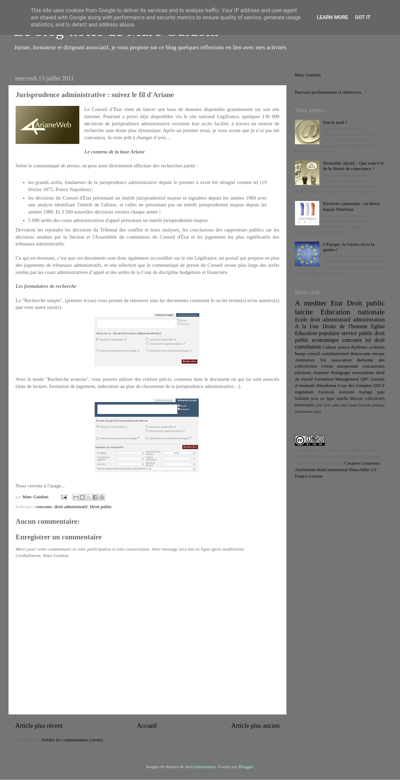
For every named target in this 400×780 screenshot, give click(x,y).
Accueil (147, 725)
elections (303, 372)
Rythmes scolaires (368, 347)
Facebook (326, 392)
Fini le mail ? (335, 122)
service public (357, 333)
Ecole (301, 320)
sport (317, 411)
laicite (304, 312)
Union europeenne (339, 366)
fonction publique (371, 405)
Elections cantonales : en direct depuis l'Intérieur (351, 206)
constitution (308, 347)
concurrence (373, 366)
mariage (365, 392)
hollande (302, 398)
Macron (356, 398)
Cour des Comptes (355, 385)
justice (343, 347)
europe (378, 353)
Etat (337, 303)
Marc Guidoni (308, 74)
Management (347, 379)
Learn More (332, 17)
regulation (304, 391)
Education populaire (317, 333)
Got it (363, 17)
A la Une (307, 326)
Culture (329, 347)
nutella (342, 398)
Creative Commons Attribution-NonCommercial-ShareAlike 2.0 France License (337, 470)
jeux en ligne (323, 398)
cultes (335, 405)
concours (44, 506)
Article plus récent (39, 725)
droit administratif (70, 506)
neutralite (347, 392)
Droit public (101, 506)
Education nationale (353, 312)
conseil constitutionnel (328, 353)
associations (363, 372)
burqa (300, 353)
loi (368, 340)
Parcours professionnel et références (328, 92)
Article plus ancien (255, 725)
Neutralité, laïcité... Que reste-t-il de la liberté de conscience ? (353, 166)
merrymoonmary (200, 766)
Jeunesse (321, 372)
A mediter (310, 303)
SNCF (379, 385)
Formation (323, 379)
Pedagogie (340, 372)
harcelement (304, 411)
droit (379, 340)
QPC (365, 379)
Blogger (245, 766)
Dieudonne (326, 385)
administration (369, 320)
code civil (322, 405)
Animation (305, 360)
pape (381, 392)
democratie (361, 353)
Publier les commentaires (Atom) (72, 739)
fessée (352, 405)
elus (344, 405)
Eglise (378, 326)
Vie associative (336, 360)
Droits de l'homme (344, 326)
